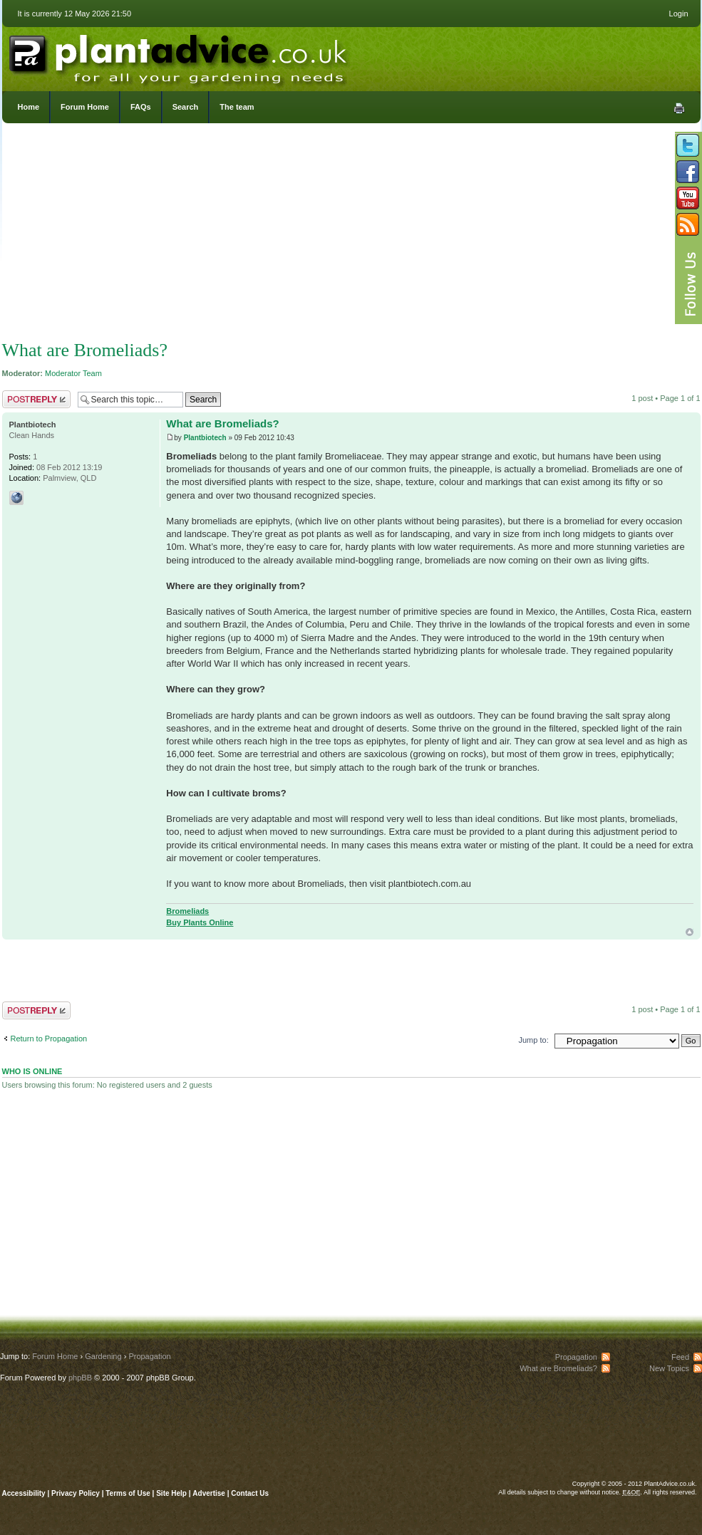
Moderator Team (73, 373)
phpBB (80, 1377)
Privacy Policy (76, 1493)
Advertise (208, 1493)
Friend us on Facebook (687, 171)
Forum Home (85, 107)
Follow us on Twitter (687, 145)
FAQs (140, 107)
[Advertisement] (351, 235)
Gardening (103, 1356)
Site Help (171, 1493)
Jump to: (534, 1040)
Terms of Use (127, 1493)
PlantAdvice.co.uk (179, 55)
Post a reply (36, 399)
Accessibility (24, 1493)
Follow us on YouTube (687, 198)
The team (237, 107)
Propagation (149, 1356)
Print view (679, 108)
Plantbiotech (205, 438)
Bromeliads (187, 911)
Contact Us (250, 1493)
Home (29, 107)
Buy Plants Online (199, 922)
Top (689, 932)
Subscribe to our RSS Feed (687, 224)
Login (678, 13)
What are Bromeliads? (84, 350)
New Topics (669, 1368)
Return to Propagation (49, 1038)
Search (185, 107)
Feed (680, 1357)
